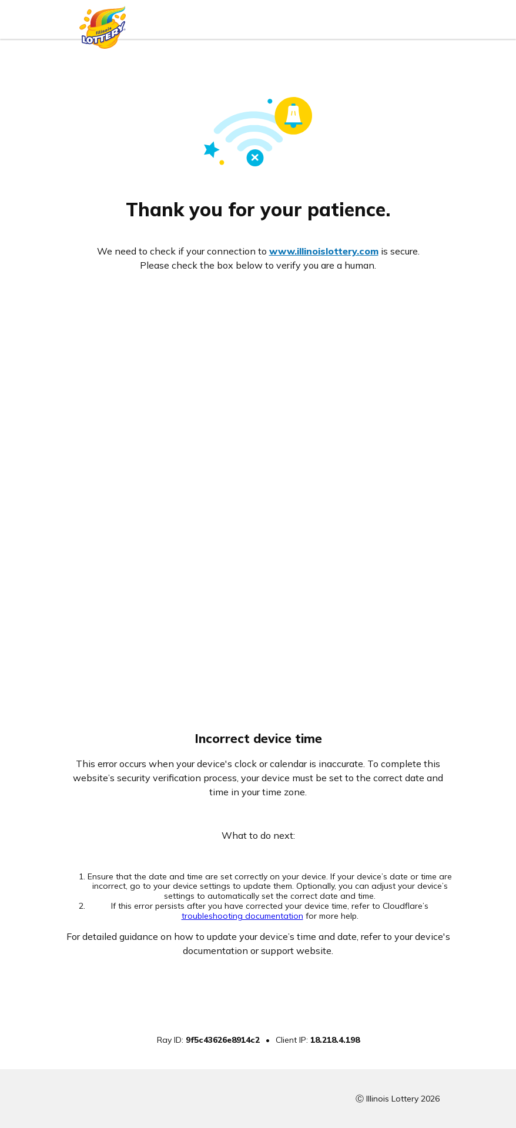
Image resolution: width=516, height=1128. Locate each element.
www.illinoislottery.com (323, 251)
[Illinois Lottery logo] (102, 24)
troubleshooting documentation (242, 916)
